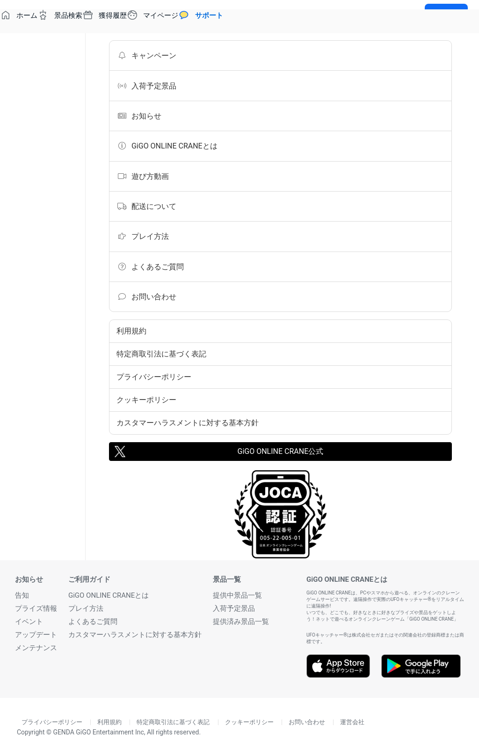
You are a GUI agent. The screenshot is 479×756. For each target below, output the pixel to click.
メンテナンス (36, 648)
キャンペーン (146, 55)
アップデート (36, 634)
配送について (146, 206)
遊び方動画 (142, 176)
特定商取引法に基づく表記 (161, 353)
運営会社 (352, 722)
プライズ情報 (36, 608)
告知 (22, 595)
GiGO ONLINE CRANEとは (167, 145)
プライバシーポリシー (153, 376)
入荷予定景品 (146, 85)
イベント (29, 621)
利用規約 (131, 330)
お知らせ (138, 115)
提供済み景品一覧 (241, 621)
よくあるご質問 (150, 266)
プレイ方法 (142, 236)
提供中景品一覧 (237, 595)
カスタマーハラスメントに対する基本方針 (187, 422)
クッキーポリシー (146, 399)
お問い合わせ (146, 296)
